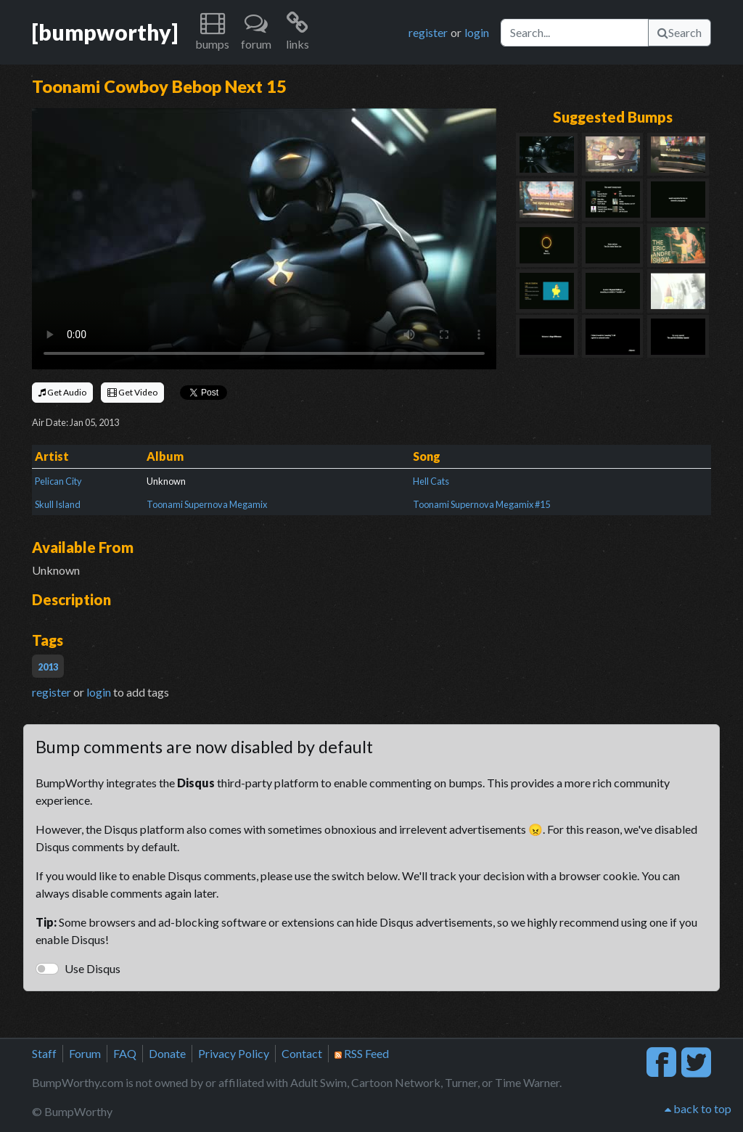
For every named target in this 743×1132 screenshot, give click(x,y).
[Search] (575, 32)
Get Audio (62, 392)
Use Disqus (92, 968)
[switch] (47, 969)
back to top (698, 1108)
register (428, 32)
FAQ (124, 1053)
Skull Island (58, 504)
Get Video (132, 392)
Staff (44, 1053)
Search (679, 32)
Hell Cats (431, 481)
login (476, 32)
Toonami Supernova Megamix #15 (481, 504)
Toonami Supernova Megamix (207, 504)
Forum (85, 1053)
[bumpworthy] (105, 32)
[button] (212, 32)
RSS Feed (361, 1053)
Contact (302, 1053)
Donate (167, 1053)
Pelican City (58, 481)
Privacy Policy (233, 1053)
